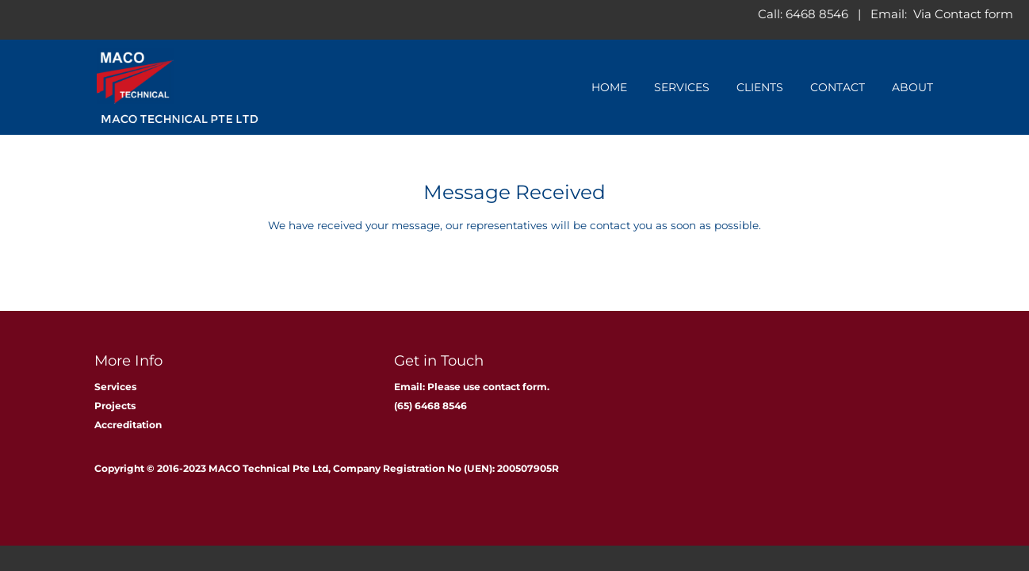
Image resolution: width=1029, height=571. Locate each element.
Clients (759, 87)
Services (682, 87)
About (912, 87)
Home (609, 87)
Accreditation (128, 425)
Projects (115, 406)
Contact (837, 87)
